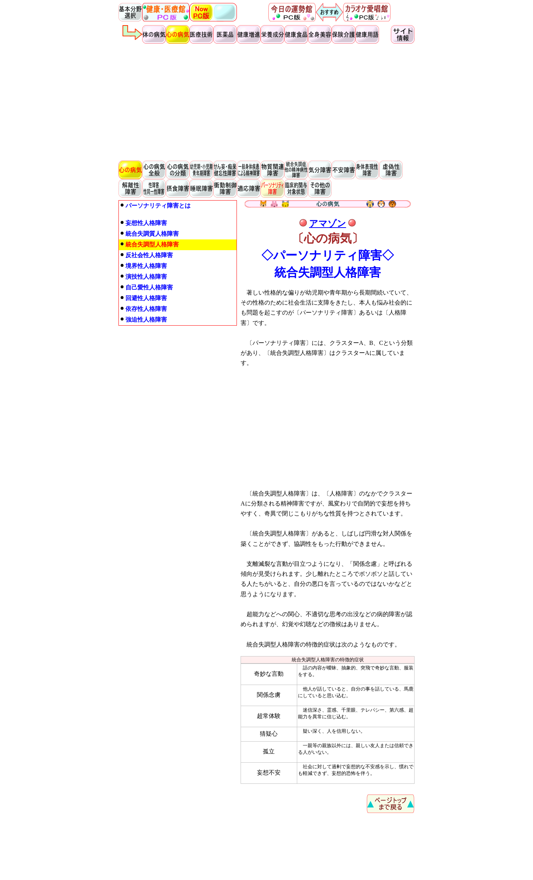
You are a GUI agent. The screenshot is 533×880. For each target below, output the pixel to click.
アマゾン (327, 223)
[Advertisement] (266, 102)
